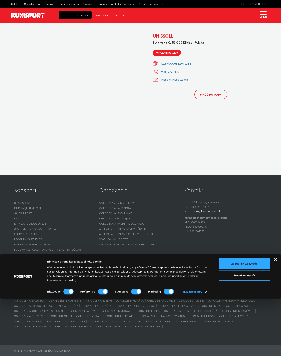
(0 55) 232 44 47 (170, 71)
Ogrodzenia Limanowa (114, 311)
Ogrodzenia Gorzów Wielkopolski (232, 300)
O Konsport (22, 203)
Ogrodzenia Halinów (96, 305)
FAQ (16, 218)
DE (265, 4)
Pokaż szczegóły (191, 348)
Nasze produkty (78, 15)
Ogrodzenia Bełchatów (119, 295)
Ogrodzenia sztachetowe (117, 203)
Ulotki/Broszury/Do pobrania (35, 229)
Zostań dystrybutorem (151, 4)
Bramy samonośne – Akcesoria (76, 4)
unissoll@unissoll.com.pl (174, 79)
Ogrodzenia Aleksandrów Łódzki (37, 295)
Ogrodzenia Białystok (29, 300)
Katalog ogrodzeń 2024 (30, 223)
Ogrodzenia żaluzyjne (114, 218)
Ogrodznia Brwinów (188, 295)
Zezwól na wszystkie (244, 320)
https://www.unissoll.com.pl (176, 63)
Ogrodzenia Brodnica (155, 295)
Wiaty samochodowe (113, 239)
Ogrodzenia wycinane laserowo (121, 223)
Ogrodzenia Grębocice (29, 305)
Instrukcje (50, 4)
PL (248, 4)
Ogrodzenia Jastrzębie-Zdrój (134, 305)
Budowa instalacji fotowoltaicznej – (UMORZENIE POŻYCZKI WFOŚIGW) (48, 257)
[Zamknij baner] (275, 317)
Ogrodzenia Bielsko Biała (82, 295)
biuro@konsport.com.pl (206, 211)
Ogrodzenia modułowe (115, 213)
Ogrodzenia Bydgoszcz (65, 300)
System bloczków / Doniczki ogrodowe (126, 244)
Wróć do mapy (211, 94)
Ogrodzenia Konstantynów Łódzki (38, 311)
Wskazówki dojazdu (167, 52)
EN (242, 4)
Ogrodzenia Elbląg (98, 300)
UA (254, 4)
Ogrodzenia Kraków (81, 311)
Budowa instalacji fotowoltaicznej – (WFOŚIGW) (47, 249)
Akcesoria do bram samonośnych (122, 229)
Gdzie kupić (102, 15)
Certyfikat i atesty (27, 234)
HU (259, 4)
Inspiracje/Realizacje (28, 208)
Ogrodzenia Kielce (209, 305)
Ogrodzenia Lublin (147, 311)
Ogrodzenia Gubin (191, 300)
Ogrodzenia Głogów (63, 305)
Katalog (15, 4)
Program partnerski (28, 239)
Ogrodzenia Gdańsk (130, 300)
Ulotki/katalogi (32, 4)
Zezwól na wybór (244, 332)
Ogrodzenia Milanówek (237, 311)
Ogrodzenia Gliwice (161, 300)
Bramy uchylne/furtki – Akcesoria (116, 4)
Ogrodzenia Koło (238, 305)
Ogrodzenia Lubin (176, 311)
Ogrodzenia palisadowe (116, 208)
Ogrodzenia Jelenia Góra (175, 305)
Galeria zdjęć (23, 213)
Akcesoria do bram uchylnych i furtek (126, 234)
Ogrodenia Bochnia (220, 295)
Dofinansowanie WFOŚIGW (32, 244)
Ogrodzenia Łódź (205, 311)
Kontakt (120, 15)
